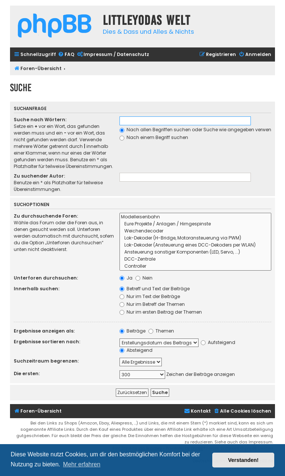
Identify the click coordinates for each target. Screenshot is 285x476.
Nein (144, 278)
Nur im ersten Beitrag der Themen (160, 312)
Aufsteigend (218, 342)
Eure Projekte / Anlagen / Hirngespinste (195, 224)
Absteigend (136, 350)
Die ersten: (27, 373)
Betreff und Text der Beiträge (154, 288)
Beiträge (132, 331)
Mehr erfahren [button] (82, 464)
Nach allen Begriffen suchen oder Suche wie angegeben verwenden (199, 129)
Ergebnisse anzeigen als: (44, 331)
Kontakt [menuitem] (197, 411)
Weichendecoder (195, 231)
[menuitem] (66, 55)
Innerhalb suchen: (36, 288)
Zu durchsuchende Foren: (46, 216)
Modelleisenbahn (195, 217)
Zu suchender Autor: (39, 176)
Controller (195, 266)
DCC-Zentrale (195, 259)
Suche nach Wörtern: (40, 119)
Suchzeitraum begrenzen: (46, 361)
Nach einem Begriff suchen (153, 137)
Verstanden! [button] (243, 460)
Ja (125, 278)
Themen (161, 331)
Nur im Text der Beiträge (149, 296)
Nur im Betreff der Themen (152, 304)
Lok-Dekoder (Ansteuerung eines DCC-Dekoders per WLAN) (195, 245)
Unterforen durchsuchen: (46, 278)
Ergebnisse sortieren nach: (47, 341)
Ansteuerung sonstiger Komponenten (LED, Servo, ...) (195, 252)
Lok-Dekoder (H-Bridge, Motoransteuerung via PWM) (195, 238)
